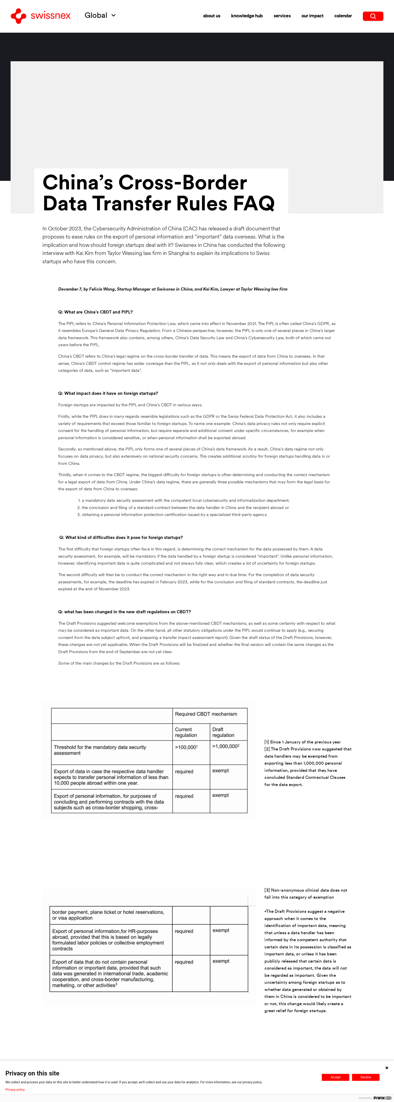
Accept (336, 1077)
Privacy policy (15, 1089)
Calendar (343, 16)
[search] (373, 15)
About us (211, 16)
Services (282, 16)
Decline (366, 1077)
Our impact (312, 16)
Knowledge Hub (247, 16)
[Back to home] (41, 16)
